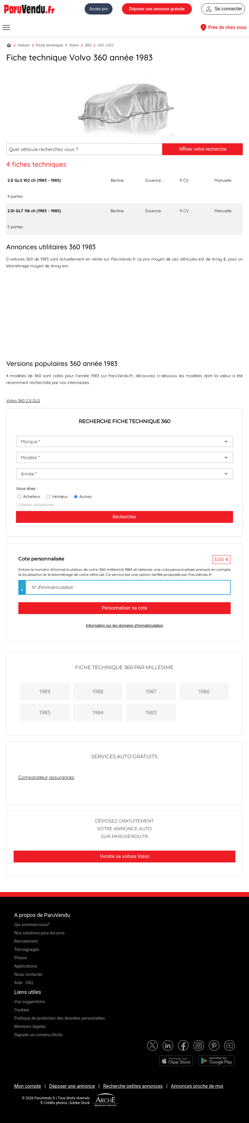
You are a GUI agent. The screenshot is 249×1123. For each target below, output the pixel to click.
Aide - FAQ (23, 982)
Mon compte (27, 1086)
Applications (25, 966)
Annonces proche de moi (197, 1086)
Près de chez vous (223, 27)
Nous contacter (28, 974)
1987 (151, 691)
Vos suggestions (29, 1001)
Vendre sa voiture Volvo (124, 856)
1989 (44, 691)
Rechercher (124, 517)
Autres (85, 496)
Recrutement (26, 941)
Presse (20, 957)
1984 (98, 712)
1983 (151, 712)
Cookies (21, 1010)
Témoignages (26, 949)
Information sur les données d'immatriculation (124, 625)
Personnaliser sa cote (124, 608)
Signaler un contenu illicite (38, 1034)
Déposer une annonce (72, 1086)
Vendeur (60, 496)
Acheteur (31, 496)
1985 (44, 712)
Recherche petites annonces (133, 1086)
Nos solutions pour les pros (39, 933)
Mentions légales (30, 1026)
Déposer (157, 9)
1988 (97, 691)
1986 (204, 691)
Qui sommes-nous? (32, 924)
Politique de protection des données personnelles (59, 1018)
